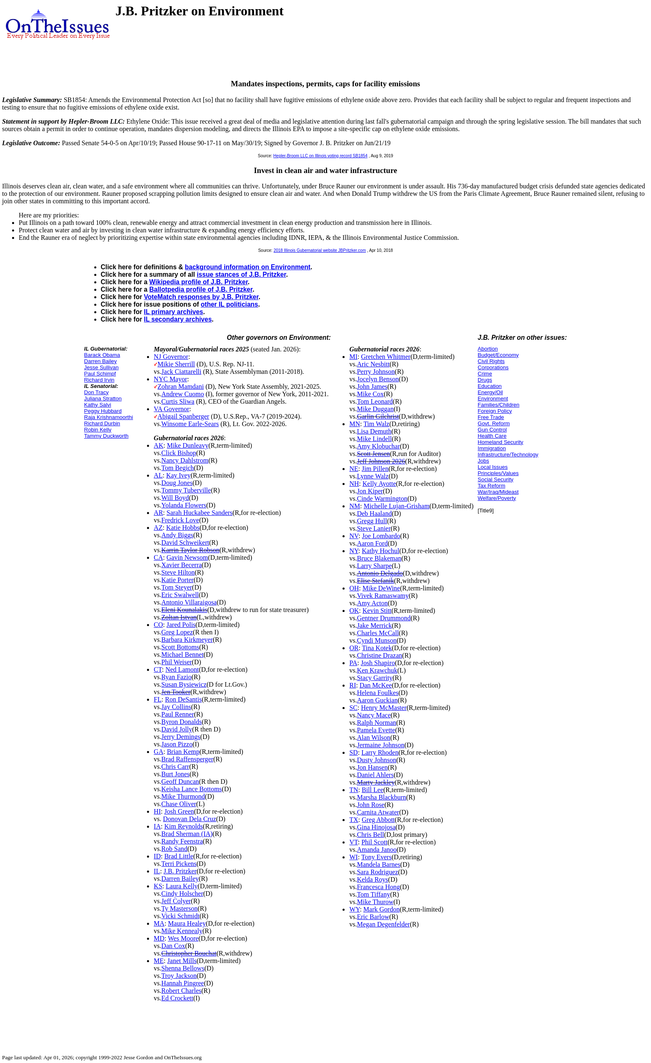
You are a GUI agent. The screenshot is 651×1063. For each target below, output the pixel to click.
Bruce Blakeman (379, 558)
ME (159, 960)
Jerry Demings (181, 736)
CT (158, 669)
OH (354, 588)
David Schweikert (185, 542)
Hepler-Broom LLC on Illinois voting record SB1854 (320, 156)
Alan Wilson (373, 737)
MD (159, 938)
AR (158, 512)
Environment (493, 398)
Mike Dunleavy (187, 445)
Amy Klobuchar (378, 446)
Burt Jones (176, 774)
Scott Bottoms (180, 647)
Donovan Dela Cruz (189, 818)
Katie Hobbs (182, 527)
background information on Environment (247, 267)
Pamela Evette (376, 730)
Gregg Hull (372, 520)
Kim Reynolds (183, 826)
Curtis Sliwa (178, 401)
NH (354, 483)
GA (158, 751)
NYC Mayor (170, 379)
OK (354, 610)
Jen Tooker (176, 691)
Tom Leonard (375, 401)
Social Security (496, 479)
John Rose (370, 804)
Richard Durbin (102, 423)
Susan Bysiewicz (184, 684)
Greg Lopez (177, 632)
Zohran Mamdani (180, 386)
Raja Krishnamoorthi (108, 417)
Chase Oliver (179, 803)
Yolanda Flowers (184, 505)
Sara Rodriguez (377, 871)
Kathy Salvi (97, 405)
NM (354, 506)
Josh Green (179, 811)
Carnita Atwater (378, 812)
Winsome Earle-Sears (190, 423)
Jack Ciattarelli (181, 371)
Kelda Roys (372, 879)
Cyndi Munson (377, 640)
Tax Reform (491, 486)
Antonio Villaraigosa (189, 602)
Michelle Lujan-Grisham (397, 506)
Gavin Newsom (187, 557)
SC (353, 707)
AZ (158, 527)
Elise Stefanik (375, 580)
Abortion (488, 349)
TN (353, 789)
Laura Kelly (182, 886)
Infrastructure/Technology (508, 454)
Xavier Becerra (182, 564)
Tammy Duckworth (106, 436)
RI (352, 685)
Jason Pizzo (177, 744)
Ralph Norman (376, 722)
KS (158, 886)
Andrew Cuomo (183, 393)
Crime (485, 374)
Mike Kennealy (182, 930)
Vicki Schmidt (181, 915)
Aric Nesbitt (373, 364)
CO (158, 624)
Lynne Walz (373, 476)
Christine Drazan (379, 655)
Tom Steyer (177, 587)
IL (157, 871)
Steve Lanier (374, 528)
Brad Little (178, 856)
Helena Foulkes (378, 692)
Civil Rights (491, 361)
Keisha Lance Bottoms (192, 788)
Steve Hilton (178, 572)
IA (157, 826)
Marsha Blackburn (381, 797)
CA (158, 557)
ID (157, 856)
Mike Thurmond (183, 796)
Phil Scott (374, 842)
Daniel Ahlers (375, 774)
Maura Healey (187, 923)
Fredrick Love (180, 520)
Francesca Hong (378, 886)
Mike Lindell (374, 438)
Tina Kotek (377, 647)
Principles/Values (498, 473)
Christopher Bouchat (189, 953)
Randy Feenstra (182, 841)
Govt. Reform (494, 423)
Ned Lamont (181, 669)
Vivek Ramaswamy (383, 595)
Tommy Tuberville (186, 490)
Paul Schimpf (100, 374)
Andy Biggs (177, 535)
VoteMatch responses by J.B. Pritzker (201, 296)
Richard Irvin (99, 380)
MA (159, 923)
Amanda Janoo (377, 849)
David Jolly (177, 729)
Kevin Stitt (377, 610)
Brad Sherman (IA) (187, 833)
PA (353, 662)
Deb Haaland (374, 513)
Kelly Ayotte (379, 483)
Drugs (485, 380)
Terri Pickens (179, 863)
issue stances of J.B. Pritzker (241, 274)
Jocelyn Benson (378, 379)
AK (158, 445)
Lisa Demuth (374, 431)
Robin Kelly (98, 430)
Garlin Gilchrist (378, 416)
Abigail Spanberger (183, 416)
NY (353, 550)
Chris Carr (175, 766)
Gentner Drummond (384, 618)
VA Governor (171, 408)
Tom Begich (178, 467)
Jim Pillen (375, 468)
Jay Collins (176, 706)
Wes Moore (183, 938)
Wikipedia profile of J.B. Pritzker (198, 281)
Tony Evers (376, 857)
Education (490, 386)
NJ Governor (171, 356)
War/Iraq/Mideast (498, 492)
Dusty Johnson (376, 759)
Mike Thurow (375, 901)
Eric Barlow (373, 916)
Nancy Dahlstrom (185, 460)
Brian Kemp (183, 751)
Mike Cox (370, 393)
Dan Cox (173, 945)
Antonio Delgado (380, 573)
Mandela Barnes (378, 864)
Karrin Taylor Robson (191, 549)
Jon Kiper (370, 491)
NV (353, 535)
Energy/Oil (490, 392)
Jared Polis (181, 624)
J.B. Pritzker (180, 871)
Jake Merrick (374, 625)
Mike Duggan (375, 408)
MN (354, 423)
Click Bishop (179, 452)
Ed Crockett (177, 998)
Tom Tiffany (373, 894)
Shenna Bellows (183, 968)
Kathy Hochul (380, 550)
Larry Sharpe (374, 565)
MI (353, 356)
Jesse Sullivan (101, 367)
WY (354, 909)
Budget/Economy (498, 355)
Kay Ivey (178, 475)
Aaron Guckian (377, 700)
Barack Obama (102, 355)
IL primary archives (173, 311)
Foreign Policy (495, 411)
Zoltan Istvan (179, 617)
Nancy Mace (374, 715)
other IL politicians (229, 304)
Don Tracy (96, 392)
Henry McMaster (384, 707)
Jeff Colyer (176, 901)
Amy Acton (372, 603)
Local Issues (493, 467)
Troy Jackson (179, 975)
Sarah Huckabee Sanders (199, 512)
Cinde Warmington (382, 498)
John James (372, 386)
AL (158, 475)
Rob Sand (175, 848)
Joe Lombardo (381, 535)
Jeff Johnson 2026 (381, 461)
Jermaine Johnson (380, 744)
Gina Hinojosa (376, 827)
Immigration (492, 448)
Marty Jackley (376, 782)
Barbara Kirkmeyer (187, 639)
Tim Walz (376, 423)
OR (353, 647)
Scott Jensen (373, 453)
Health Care (492, 436)
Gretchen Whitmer (385, 356)
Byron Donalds (182, 721)
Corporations (493, 367)
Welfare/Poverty (497, 498)
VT (353, 842)
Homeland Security (501, 442)
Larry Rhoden (379, 752)
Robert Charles (181, 990)
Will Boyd (175, 497)
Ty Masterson (180, 908)
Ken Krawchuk (377, 670)
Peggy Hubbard (103, 411)
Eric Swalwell (180, 594)
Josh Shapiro (378, 662)
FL (158, 699)
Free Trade (491, 417)
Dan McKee (376, 685)
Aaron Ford (372, 543)
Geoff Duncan (180, 781)
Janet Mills (182, 960)
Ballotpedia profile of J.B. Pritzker (201, 289)
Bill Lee (372, 789)
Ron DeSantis (183, 699)
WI (353, 857)
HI (157, 811)
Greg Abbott (378, 819)
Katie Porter (178, 579)
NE (353, 468)
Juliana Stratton (103, 398)
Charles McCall (378, 632)
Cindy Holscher (182, 893)
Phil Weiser (177, 662)
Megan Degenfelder (383, 924)
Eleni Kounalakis (185, 609)
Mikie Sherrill (176, 364)
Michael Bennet (183, 654)
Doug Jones (177, 482)
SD (353, 752)
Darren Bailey (100, 361)
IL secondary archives (178, 319)
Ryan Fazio (177, 676)
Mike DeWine (381, 588)
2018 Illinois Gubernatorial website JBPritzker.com (320, 250)
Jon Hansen (372, 767)
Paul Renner (178, 714)
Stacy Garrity (375, 677)
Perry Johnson (376, 371)
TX (353, 819)
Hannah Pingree (183, 983)
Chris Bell (370, 834)
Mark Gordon (381, 909)
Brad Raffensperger (187, 759)
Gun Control (492, 430)
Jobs (483, 461)
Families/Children (498, 405)
